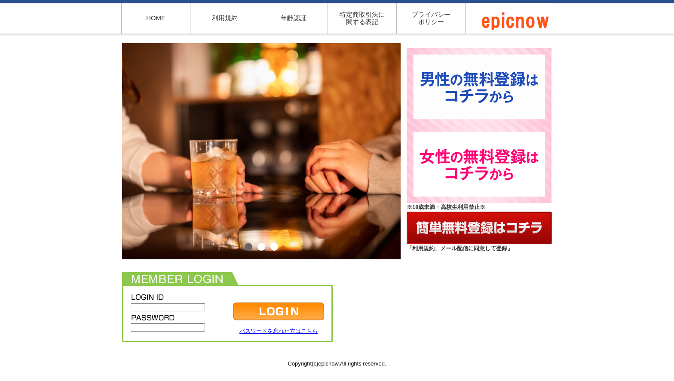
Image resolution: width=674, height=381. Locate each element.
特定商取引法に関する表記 (362, 18)
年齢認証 (293, 18)
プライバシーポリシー (431, 18)
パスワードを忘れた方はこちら (278, 331)
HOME (155, 18)
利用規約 (225, 18)
